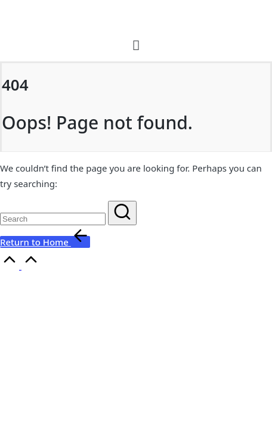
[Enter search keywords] (53, 219)
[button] (136, 44)
